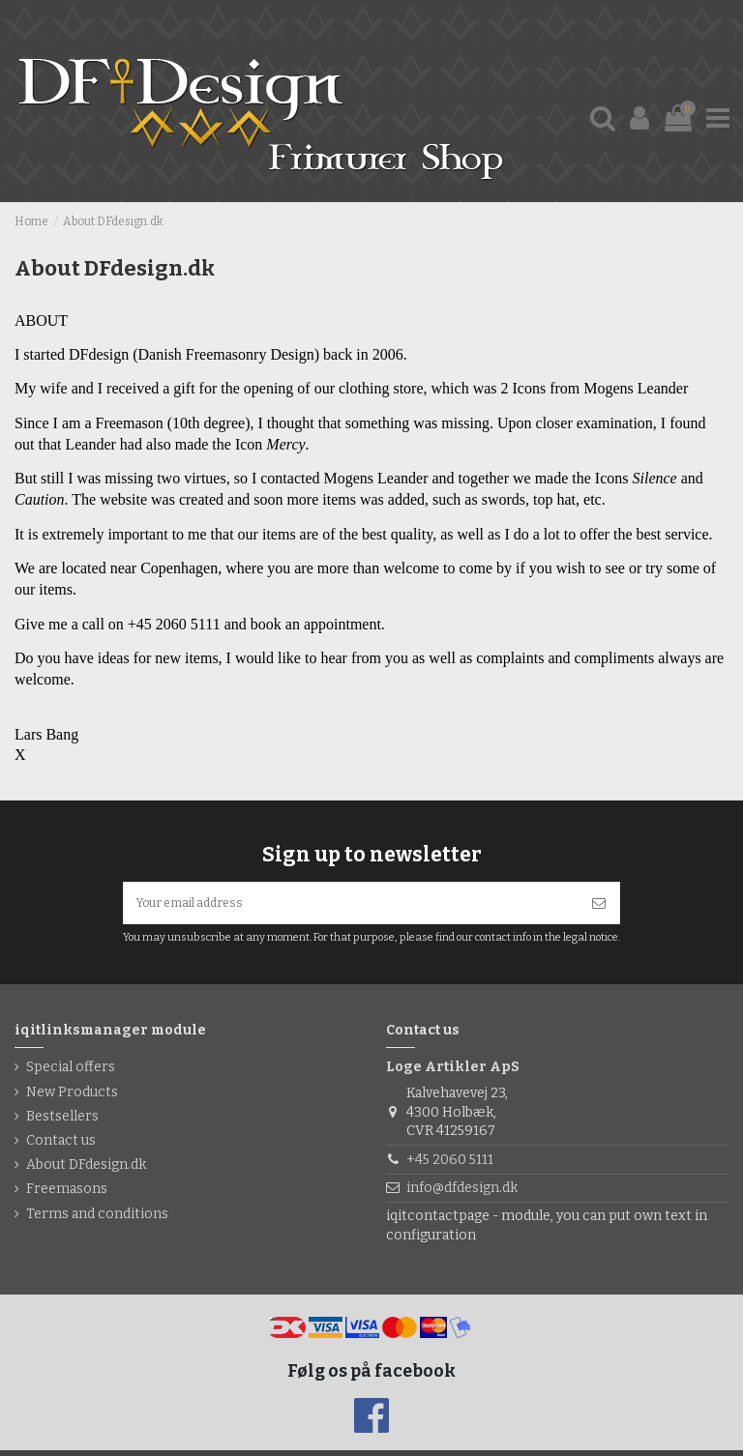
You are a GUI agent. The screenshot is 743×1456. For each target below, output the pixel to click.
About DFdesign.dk (86, 1170)
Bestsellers (62, 1122)
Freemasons (66, 1195)
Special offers (70, 1073)
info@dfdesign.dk (462, 1193)
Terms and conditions (97, 1219)
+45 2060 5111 (449, 1165)
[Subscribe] (599, 906)
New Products (72, 1098)
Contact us (61, 1146)
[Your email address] (351, 906)
